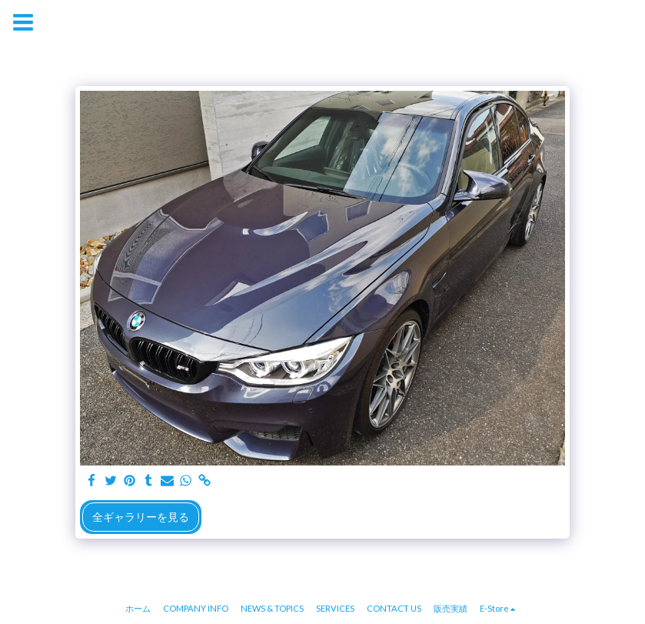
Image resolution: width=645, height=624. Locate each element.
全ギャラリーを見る (140, 516)
